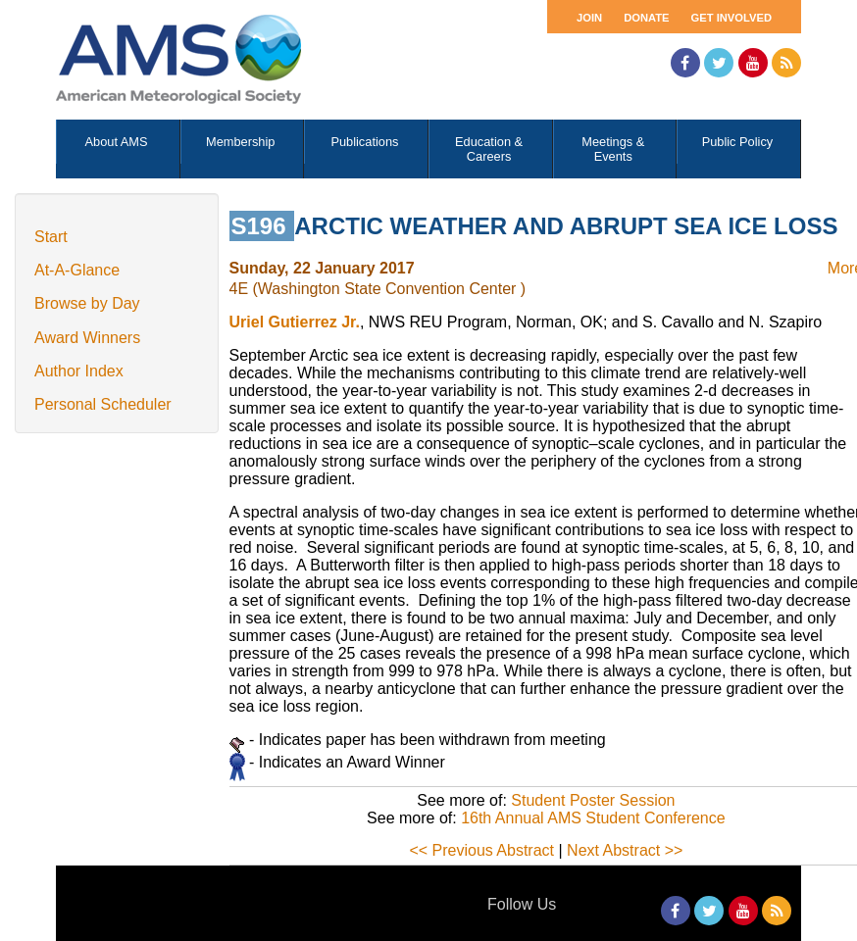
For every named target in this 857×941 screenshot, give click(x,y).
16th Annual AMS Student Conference (593, 818)
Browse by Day (87, 303)
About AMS (116, 141)
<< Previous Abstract (481, 850)
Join (589, 18)
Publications (364, 141)
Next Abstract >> (624, 850)
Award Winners (87, 337)
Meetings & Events (612, 149)
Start (51, 236)
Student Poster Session (593, 800)
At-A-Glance (77, 270)
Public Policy (738, 141)
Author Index (79, 371)
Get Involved (731, 18)
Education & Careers (489, 149)
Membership (240, 141)
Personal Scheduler (103, 404)
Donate (646, 18)
